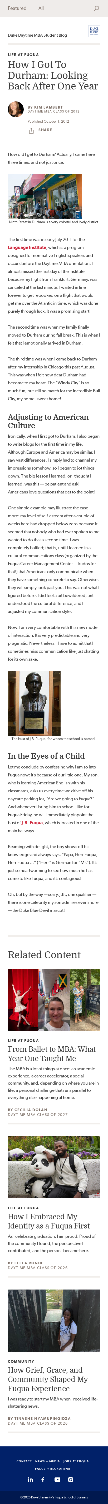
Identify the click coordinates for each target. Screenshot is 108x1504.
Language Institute (27, 247)
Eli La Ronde (29, 1263)
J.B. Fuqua (32, 822)
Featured (17, 8)
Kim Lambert (48, 107)
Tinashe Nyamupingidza (42, 1418)
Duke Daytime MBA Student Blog (37, 35)
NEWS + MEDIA (47, 1461)
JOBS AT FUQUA (76, 1461)
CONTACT (24, 1461)
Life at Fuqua (23, 55)
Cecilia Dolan (31, 1110)
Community (21, 1362)
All (41, 8)
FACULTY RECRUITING (53, 1468)
